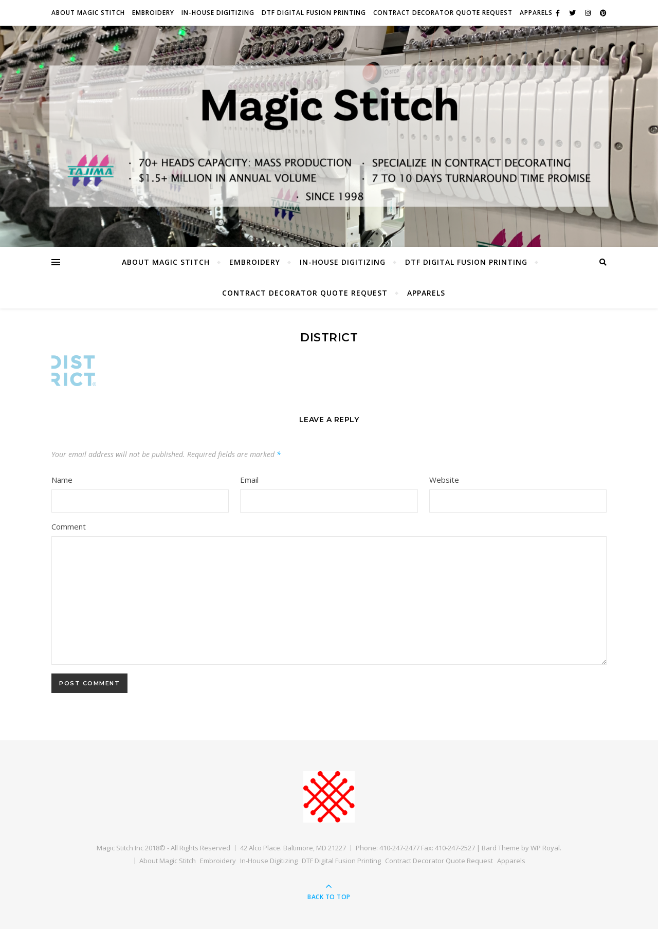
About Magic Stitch (88, 12)
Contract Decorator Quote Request (443, 12)
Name (61, 480)
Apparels (536, 12)
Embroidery (153, 12)
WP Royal (545, 847)
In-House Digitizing (217, 12)
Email (249, 480)
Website (444, 480)
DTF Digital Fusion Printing (314, 12)
